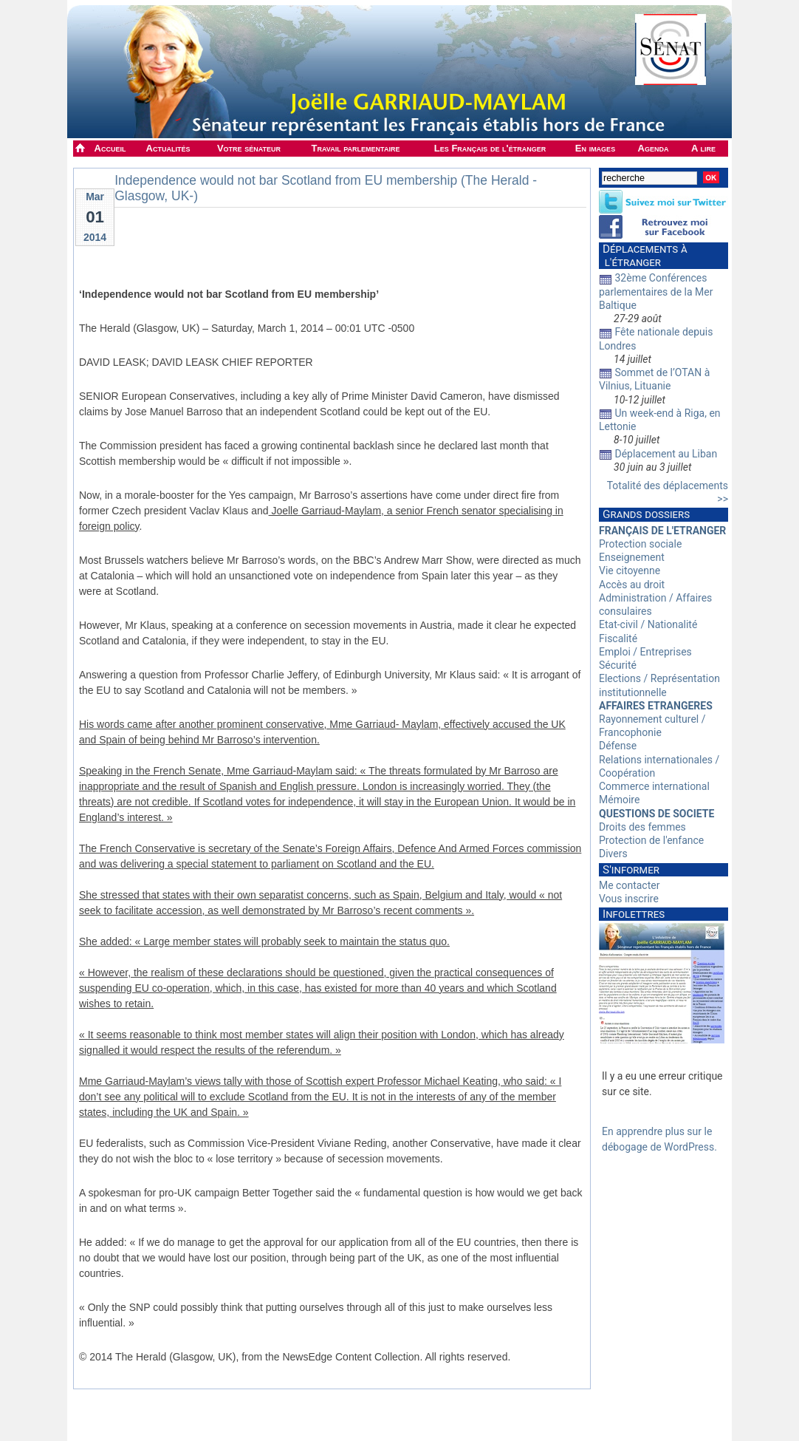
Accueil (110, 148)
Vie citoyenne (629, 570)
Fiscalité (618, 638)
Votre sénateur (249, 148)
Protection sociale (640, 544)
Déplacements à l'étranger (643, 255)
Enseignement (632, 557)
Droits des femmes (642, 827)
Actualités (168, 148)
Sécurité (618, 665)
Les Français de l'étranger (490, 148)
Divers (613, 853)
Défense (618, 746)
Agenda (653, 148)
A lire (703, 148)
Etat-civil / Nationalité (648, 624)
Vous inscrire (629, 899)
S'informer (631, 869)
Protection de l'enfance (651, 840)
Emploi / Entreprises (645, 652)
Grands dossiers (646, 514)
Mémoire (619, 799)
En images (595, 148)
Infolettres (634, 914)
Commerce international (654, 786)
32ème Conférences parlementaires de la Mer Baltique (656, 291)
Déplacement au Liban (665, 454)
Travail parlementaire (356, 148)
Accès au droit (632, 584)
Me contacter (629, 885)
